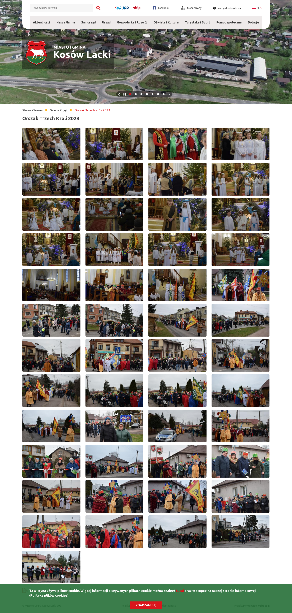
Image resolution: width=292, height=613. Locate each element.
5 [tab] (152, 94)
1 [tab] (130, 94)
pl (257, 8)
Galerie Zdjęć (58, 110)
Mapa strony (191, 8)
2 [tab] (136, 94)
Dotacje (253, 20)
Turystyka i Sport (197, 20)
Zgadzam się (146, 605)
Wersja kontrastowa (229, 8)
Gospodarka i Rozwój (132, 20)
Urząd (106, 20)
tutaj (180, 591)
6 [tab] (158, 94)
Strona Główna (32, 110)
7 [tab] (164, 94)
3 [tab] (141, 94)
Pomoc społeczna (229, 20)
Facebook (161, 7)
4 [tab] (147, 94)
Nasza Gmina (65, 20)
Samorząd (88, 20)
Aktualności (41, 22)
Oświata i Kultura (166, 20)
